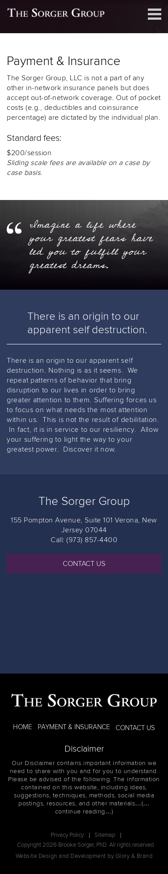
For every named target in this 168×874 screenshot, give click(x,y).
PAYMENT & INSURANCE (74, 727)
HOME (22, 727)
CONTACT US (84, 563)
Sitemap (105, 835)
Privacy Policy (67, 835)
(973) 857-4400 (91, 540)
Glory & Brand (134, 856)
